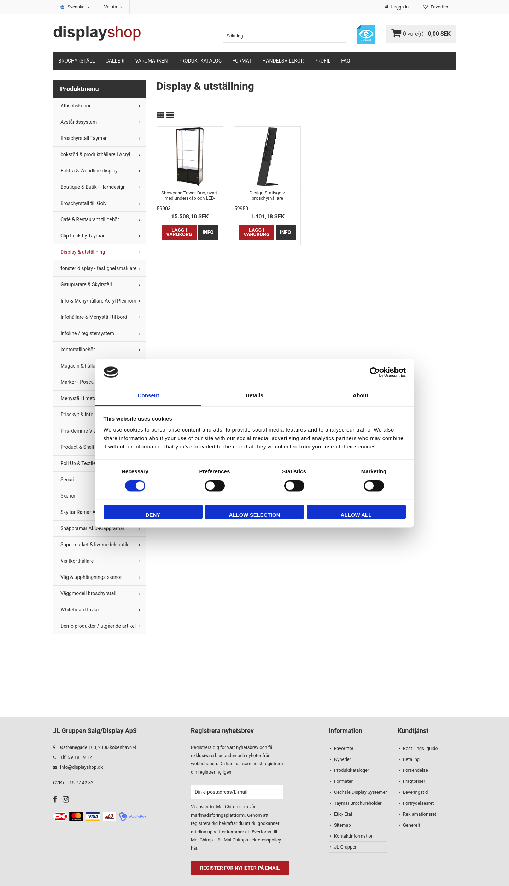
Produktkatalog (200, 61)
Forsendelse (415, 770)
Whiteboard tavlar (79, 609)
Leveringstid (415, 792)
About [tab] (360, 396)
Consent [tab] (148, 396)
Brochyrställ (76, 61)
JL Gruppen (346, 847)
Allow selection (254, 515)
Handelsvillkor (283, 61)
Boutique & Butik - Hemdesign (93, 187)
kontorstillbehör (77, 349)
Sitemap (342, 825)
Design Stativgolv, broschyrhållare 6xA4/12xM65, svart (267, 195)
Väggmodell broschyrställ (88, 593)
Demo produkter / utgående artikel (98, 626)
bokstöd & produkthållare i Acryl (95, 154)
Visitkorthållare (77, 561)
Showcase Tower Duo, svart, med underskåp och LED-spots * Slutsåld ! (189, 195)
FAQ (345, 61)
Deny (153, 515)
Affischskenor (75, 105)
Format (242, 61)
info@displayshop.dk (81, 767)
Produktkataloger (351, 770)
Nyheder (342, 759)
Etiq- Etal (343, 814)
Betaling (411, 759)
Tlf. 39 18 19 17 (76, 757)
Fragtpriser (414, 781)
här (194, 848)
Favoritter (343, 748)
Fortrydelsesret (418, 803)
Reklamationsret (419, 814)
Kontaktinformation (354, 836)
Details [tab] (254, 396)
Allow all (356, 515)
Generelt (411, 825)
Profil (322, 61)
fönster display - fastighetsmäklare (98, 268)
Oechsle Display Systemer (360, 792)
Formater (343, 781)
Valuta (113, 7)
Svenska (79, 7)
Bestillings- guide (420, 748)
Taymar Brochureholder (358, 803)
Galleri (114, 61)
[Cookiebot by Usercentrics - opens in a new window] (375, 372)
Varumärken (151, 61)
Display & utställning (82, 252)
